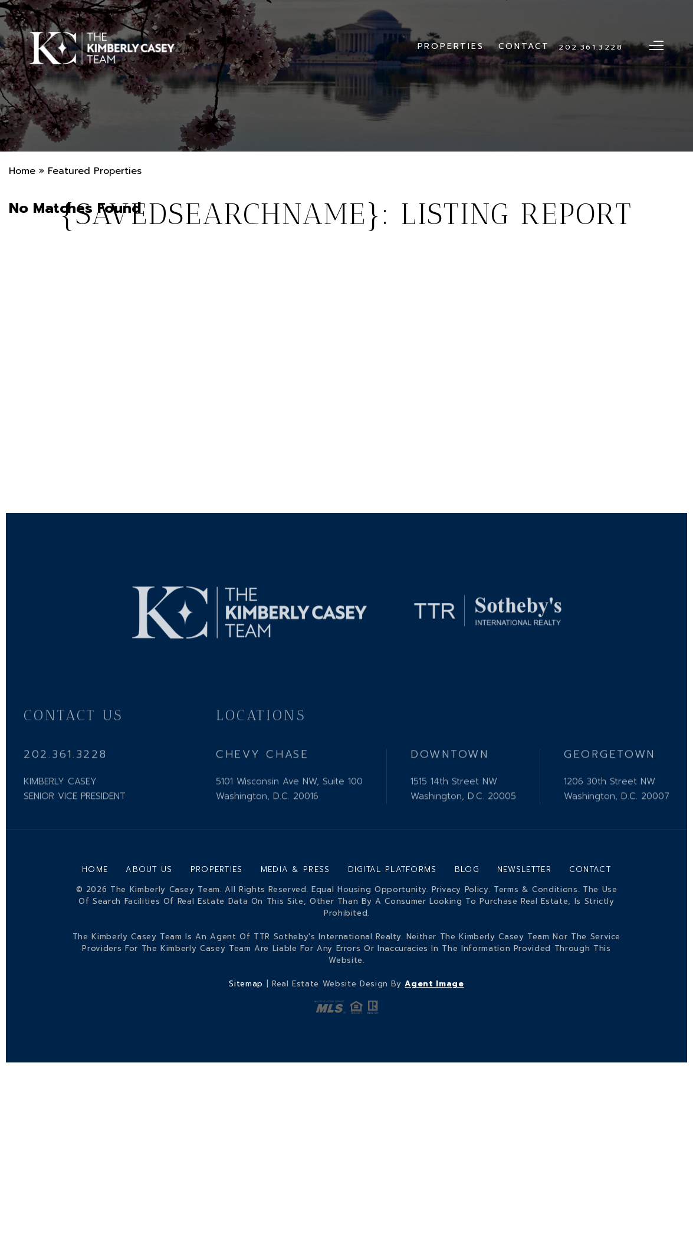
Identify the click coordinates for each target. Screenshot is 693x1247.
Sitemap (246, 983)
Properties (451, 46)
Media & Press (295, 869)
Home (95, 869)
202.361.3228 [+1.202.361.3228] (591, 47)
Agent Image (434, 983)
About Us (149, 869)
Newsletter (524, 869)
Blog (467, 869)
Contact (524, 46)
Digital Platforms (392, 869)
